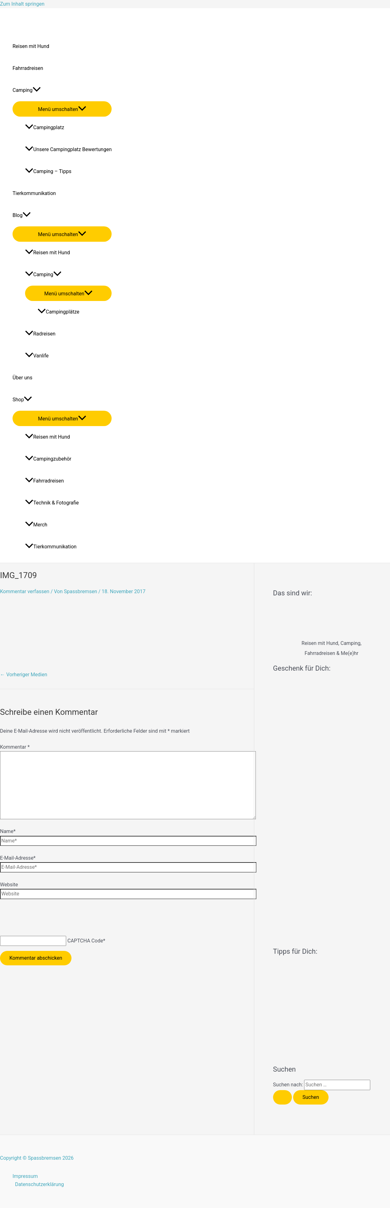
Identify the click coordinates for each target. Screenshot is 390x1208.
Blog (22, 215)
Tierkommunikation (34, 193)
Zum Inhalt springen (22, 4)
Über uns (22, 378)
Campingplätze (58, 312)
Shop (22, 400)
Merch (36, 525)
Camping (27, 90)
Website (9, 885)
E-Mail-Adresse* (18, 858)
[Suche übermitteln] (282, 1097)
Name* (8, 831)
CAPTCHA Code (85, 941)
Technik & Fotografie (52, 503)
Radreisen (40, 334)
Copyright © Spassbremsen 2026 (37, 1158)
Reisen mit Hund (31, 46)
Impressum (25, 1176)
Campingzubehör (48, 459)
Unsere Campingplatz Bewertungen (68, 149)
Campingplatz (44, 127)
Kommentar (15, 747)
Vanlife (37, 356)
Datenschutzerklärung (39, 1184)
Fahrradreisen (28, 68)
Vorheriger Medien (23, 675)
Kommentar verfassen (24, 591)
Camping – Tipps (48, 171)
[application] (37, 90)
